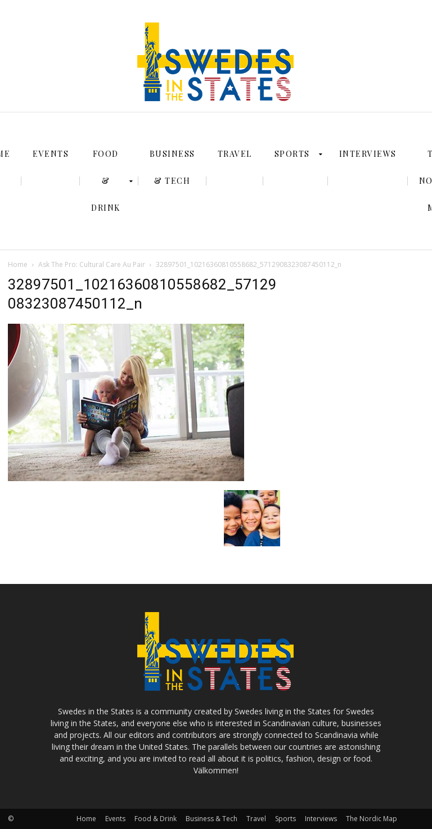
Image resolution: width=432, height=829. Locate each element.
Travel (256, 818)
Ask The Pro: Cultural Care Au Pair (91, 264)
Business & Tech (211, 818)
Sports (285, 818)
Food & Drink (155, 818)
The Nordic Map (371, 818)
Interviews (321, 818)
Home (18, 264)
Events (115, 818)
